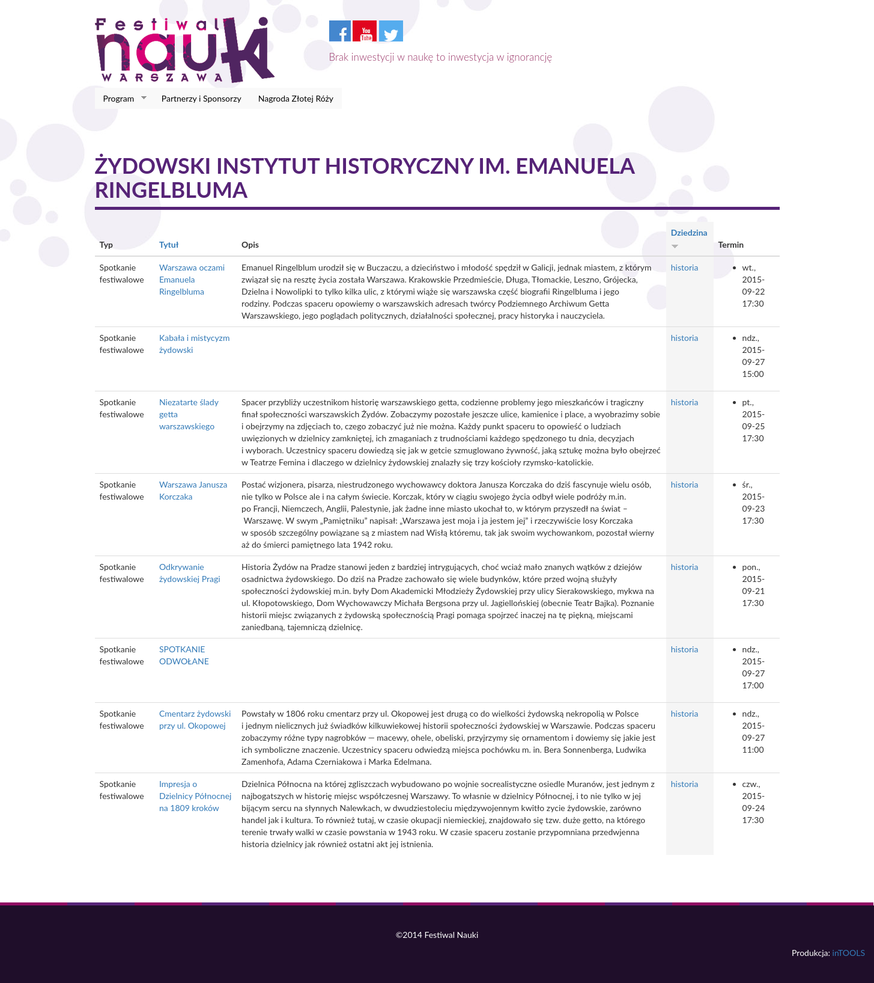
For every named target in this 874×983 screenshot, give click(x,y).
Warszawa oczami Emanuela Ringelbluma (192, 279)
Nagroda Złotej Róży (295, 98)
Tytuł (168, 244)
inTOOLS (849, 953)
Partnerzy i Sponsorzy (201, 98)
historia (685, 267)
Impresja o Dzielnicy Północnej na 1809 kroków (195, 796)
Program (121, 98)
